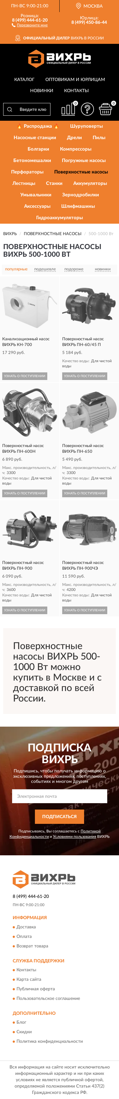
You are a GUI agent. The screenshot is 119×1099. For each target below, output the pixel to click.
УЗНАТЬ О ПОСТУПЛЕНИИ (24, 376)
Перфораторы (27, 172)
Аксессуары (37, 206)
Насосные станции (35, 137)
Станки (54, 183)
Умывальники (35, 195)
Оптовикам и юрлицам (75, 80)
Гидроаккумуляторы (59, 217)
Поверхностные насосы (81, 172)
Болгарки (38, 149)
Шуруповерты (86, 126)
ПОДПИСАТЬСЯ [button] (59, 817)
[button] (30, 25)
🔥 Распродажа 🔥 (38, 126)
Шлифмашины (78, 206)
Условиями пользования (74, 836)
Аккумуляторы (90, 183)
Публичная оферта (36, 989)
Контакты (76, 91)
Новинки (41, 91)
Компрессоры (75, 149)
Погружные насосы (84, 160)
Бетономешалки (32, 160)
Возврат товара (32, 946)
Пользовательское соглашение (48, 999)
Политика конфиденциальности (50, 1042)
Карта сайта (29, 980)
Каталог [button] (24, 80)
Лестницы (23, 183)
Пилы (99, 137)
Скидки (24, 1032)
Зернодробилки (80, 195)
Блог (21, 1023)
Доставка (26, 927)
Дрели (74, 137)
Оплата (24, 936)
